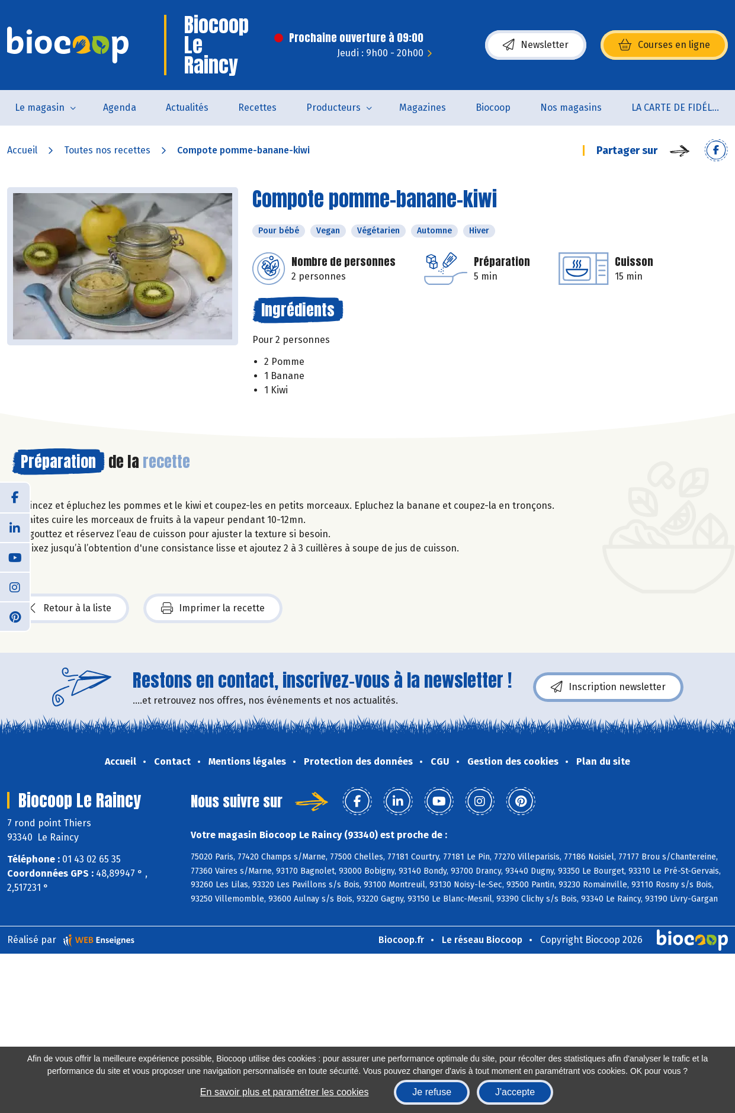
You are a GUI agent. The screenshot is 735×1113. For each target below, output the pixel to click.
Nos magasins (571, 107)
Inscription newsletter (608, 687)
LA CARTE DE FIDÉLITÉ (678, 107)
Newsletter (536, 45)
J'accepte (515, 1092)
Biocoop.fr (401, 939)
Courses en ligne (664, 45)
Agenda (119, 107)
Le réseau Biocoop (482, 939)
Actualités (187, 107)
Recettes (257, 107)
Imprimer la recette (213, 608)
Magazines (422, 107)
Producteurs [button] (333, 107)
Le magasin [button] (40, 107)
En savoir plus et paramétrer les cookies (284, 1092)
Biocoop (493, 107)
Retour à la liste (70, 608)
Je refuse (431, 1092)
